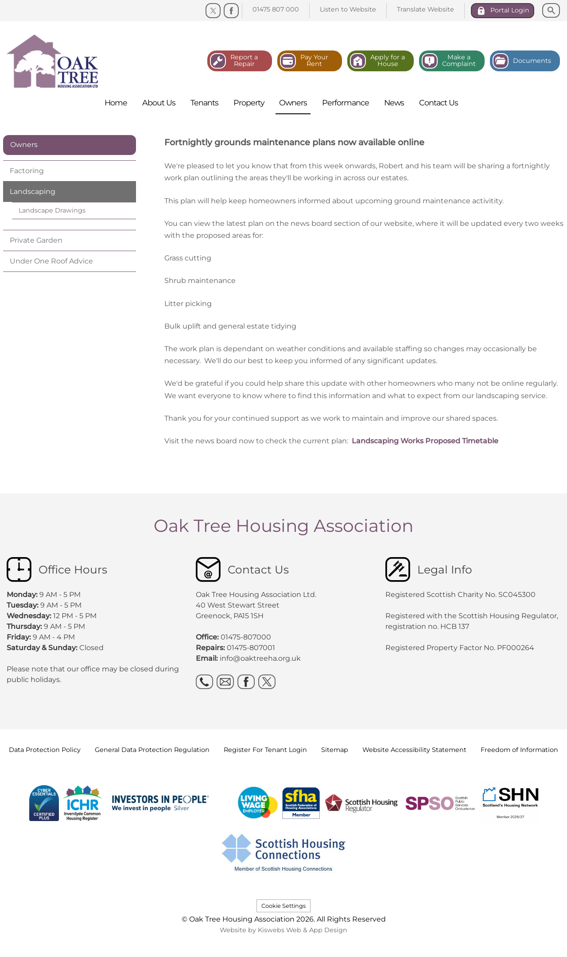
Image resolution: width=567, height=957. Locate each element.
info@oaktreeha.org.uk (260, 658)
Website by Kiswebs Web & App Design (283, 930)
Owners (24, 144)
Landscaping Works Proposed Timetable (425, 441)
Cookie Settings (283, 906)
